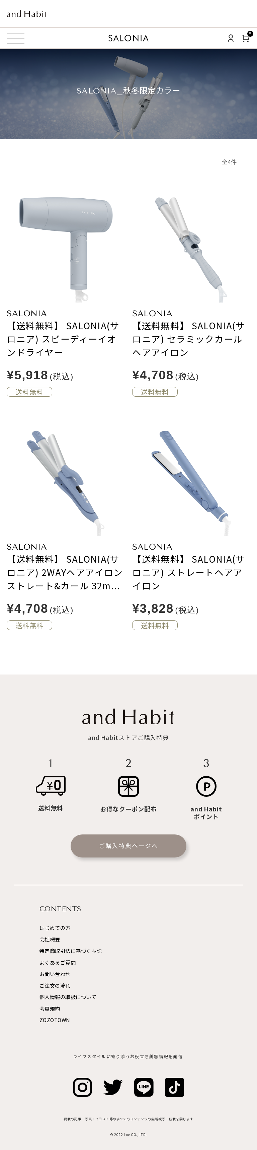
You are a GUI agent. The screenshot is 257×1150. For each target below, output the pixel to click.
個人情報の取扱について (68, 996)
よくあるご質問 (57, 962)
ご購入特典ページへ (128, 845)
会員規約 (49, 1008)
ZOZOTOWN (54, 1019)
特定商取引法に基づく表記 (70, 950)
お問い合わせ (55, 973)
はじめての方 (55, 927)
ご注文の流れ (55, 985)
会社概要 (49, 939)
